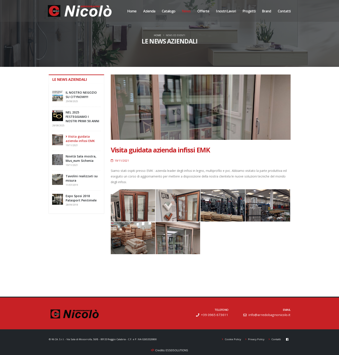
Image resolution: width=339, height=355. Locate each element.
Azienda (149, 11)
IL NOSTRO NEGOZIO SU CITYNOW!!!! (81, 94)
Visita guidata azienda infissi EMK (80, 138)
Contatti (284, 11)
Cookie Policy (232, 339)
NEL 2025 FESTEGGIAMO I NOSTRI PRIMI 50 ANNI (82, 116)
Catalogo (168, 11)
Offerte (203, 11)
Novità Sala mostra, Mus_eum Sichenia (81, 158)
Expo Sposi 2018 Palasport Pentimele (81, 198)
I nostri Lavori (226, 11)
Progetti (249, 11)
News (186, 11)
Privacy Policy (255, 339)
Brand (266, 11)
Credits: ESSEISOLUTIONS (171, 350)
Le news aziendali (70, 79)
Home (131, 11)
